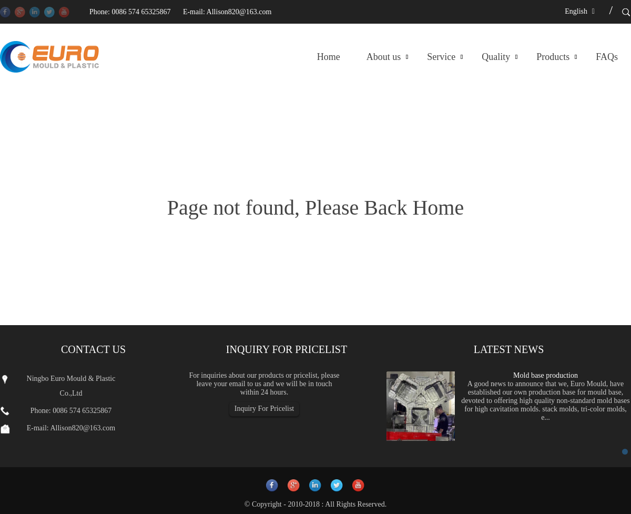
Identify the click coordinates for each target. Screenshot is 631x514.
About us (384, 57)
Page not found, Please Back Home (315, 207)
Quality (496, 57)
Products (552, 57)
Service (441, 57)
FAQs (607, 57)
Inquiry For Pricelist (264, 408)
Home (328, 57)
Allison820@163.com (239, 12)
